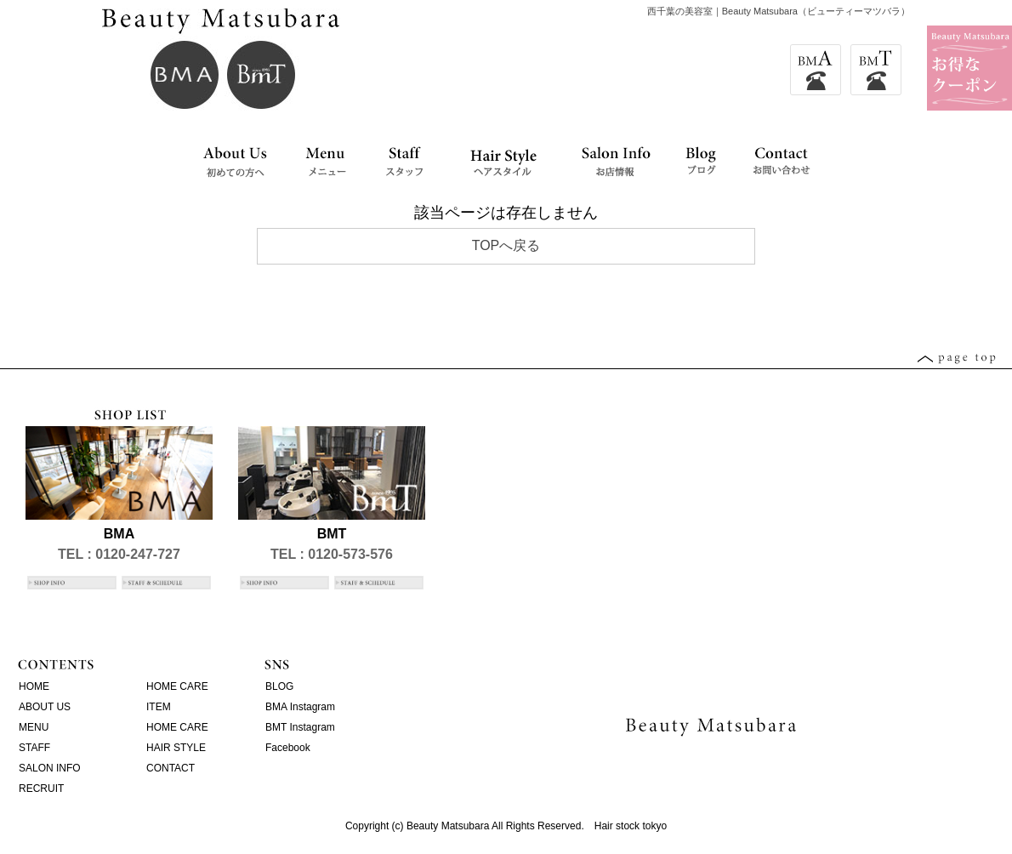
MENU (33, 727)
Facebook (287, 748)
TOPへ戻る (506, 245)
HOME (34, 686)
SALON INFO (50, 768)
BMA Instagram (300, 707)
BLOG (279, 686)
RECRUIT (41, 788)
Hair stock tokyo (630, 826)
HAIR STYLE (176, 748)
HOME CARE (177, 686)
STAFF (34, 748)
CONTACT (170, 768)
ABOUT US (45, 707)
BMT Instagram (300, 727)
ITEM (158, 707)
